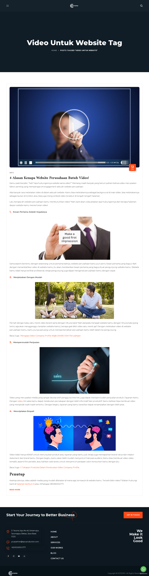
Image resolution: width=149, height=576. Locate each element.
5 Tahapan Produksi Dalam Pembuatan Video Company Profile (51, 467)
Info (13, 172)
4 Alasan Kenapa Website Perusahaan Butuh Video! (57, 177)
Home (54, 50)
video (27, 401)
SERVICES (55, 543)
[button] (141, 6)
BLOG (53, 554)
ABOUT (54, 538)
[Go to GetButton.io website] (143, 573)
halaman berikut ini (36, 483)
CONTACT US (57, 559)
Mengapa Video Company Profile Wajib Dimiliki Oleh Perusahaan (52, 335)
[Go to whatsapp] (143, 569)
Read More (16, 489)
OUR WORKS (57, 549)
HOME (54, 533)
